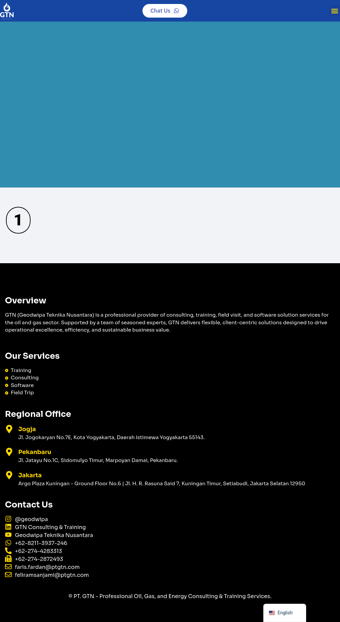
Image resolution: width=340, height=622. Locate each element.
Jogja (27, 429)
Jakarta (30, 475)
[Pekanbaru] (9, 452)
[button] (334, 10)
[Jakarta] (9, 475)
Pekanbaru (34, 452)
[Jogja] (9, 429)
